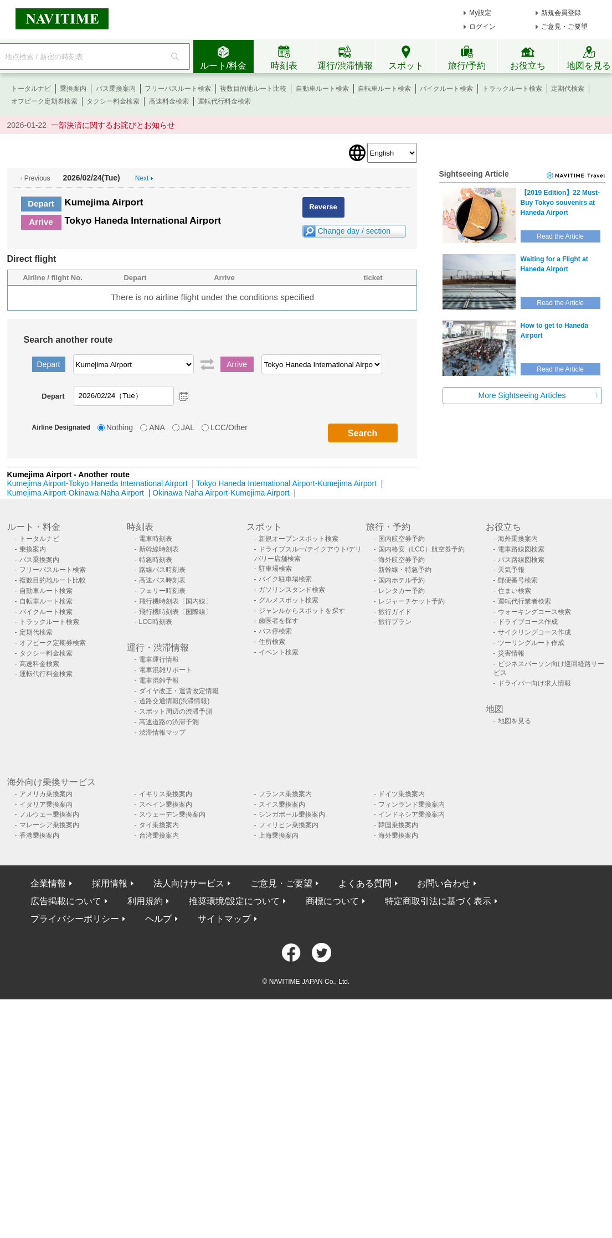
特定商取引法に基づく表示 (438, 901)
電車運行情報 (159, 659)
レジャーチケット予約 (411, 601)
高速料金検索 (169, 101)
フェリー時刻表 (162, 591)
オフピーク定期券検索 (44, 101)
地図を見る (514, 721)
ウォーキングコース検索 (534, 612)
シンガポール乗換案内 (292, 814)
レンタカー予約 (401, 591)
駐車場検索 (275, 568)
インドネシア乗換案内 (411, 814)
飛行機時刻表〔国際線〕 (175, 612)
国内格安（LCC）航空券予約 (421, 549)
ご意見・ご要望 (564, 26)
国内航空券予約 (401, 539)
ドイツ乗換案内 (401, 794)
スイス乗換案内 (282, 804)
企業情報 (48, 883)
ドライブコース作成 (528, 622)
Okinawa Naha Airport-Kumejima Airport (220, 492)
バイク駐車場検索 (285, 579)
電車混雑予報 (159, 680)
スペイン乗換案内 (165, 804)
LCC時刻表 (155, 622)
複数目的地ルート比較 (253, 88)
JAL (187, 427)
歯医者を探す (279, 621)
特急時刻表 (155, 560)
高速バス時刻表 (162, 580)
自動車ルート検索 (322, 88)
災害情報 (511, 653)
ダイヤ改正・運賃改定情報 (179, 691)
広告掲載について (65, 901)
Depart (41, 203)
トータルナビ (31, 88)
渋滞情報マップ (162, 732)
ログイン (482, 26)
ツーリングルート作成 (531, 643)
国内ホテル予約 (401, 580)
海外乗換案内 (518, 539)
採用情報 (109, 883)
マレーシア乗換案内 (49, 825)
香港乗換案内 (39, 835)
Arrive (41, 221)
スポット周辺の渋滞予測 (175, 711)
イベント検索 (279, 652)
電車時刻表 (155, 539)
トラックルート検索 (512, 88)
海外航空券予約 (401, 560)
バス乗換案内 (116, 88)
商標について (332, 901)
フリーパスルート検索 (178, 88)
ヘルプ (158, 919)
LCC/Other (229, 427)
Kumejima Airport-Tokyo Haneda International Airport (97, 483)
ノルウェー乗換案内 (49, 814)
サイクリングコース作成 (534, 632)
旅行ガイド (395, 612)
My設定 (480, 13)
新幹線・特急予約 (404, 570)
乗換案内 (73, 88)
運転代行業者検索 (524, 601)
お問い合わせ (443, 883)
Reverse (323, 207)
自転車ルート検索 (384, 88)
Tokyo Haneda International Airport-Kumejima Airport (286, 483)
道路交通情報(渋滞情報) (174, 701)
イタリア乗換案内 (46, 804)
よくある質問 (365, 883)
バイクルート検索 (446, 88)
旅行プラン (395, 622)
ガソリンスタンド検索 (292, 590)
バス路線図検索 (521, 560)
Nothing (119, 427)
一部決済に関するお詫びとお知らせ (113, 125)
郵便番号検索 (518, 580)
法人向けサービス (188, 883)
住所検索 (272, 642)
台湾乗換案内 (159, 835)
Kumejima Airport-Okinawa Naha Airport (75, 492)
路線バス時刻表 (162, 570)
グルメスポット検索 (288, 600)
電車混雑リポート (165, 670)
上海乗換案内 (279, 835)
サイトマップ (224, 919)
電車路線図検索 (521, 549)
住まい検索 (514, 591)
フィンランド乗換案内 (411, 804)
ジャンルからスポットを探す (302, 611)
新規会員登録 (561, 13)
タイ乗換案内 (159, 825)
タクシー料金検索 (113, 101)
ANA (157, 427)
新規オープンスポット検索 (298, 539)
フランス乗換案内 (285, 794)
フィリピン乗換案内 (288, 825)
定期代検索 (567, 88)
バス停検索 (275, 631)
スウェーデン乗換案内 (172, 814)
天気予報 (511, 570)
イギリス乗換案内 (165, 794)
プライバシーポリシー (74, 919)
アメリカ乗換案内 (46, 794)
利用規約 (145, 901)
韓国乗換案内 (398, 825)
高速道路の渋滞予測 (169, 722)
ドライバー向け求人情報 (534, 683)
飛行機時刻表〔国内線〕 (175, 601)
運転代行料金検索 (224, 101)
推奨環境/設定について (234, 901)
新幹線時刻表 (159, 549)
